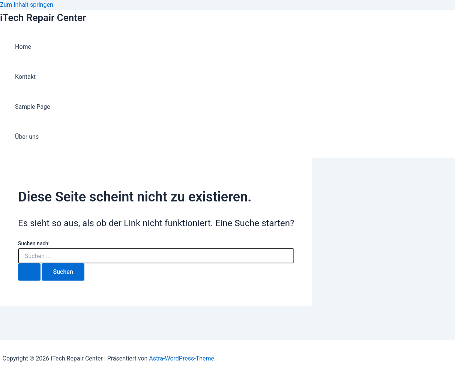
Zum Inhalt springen (26, 4)
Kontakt (25, 76)
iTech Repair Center (43, 17)
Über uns (27, 136)
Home (23, 46)
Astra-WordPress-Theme (181, 358)
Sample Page (32, 106)
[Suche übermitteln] (29, 272)
